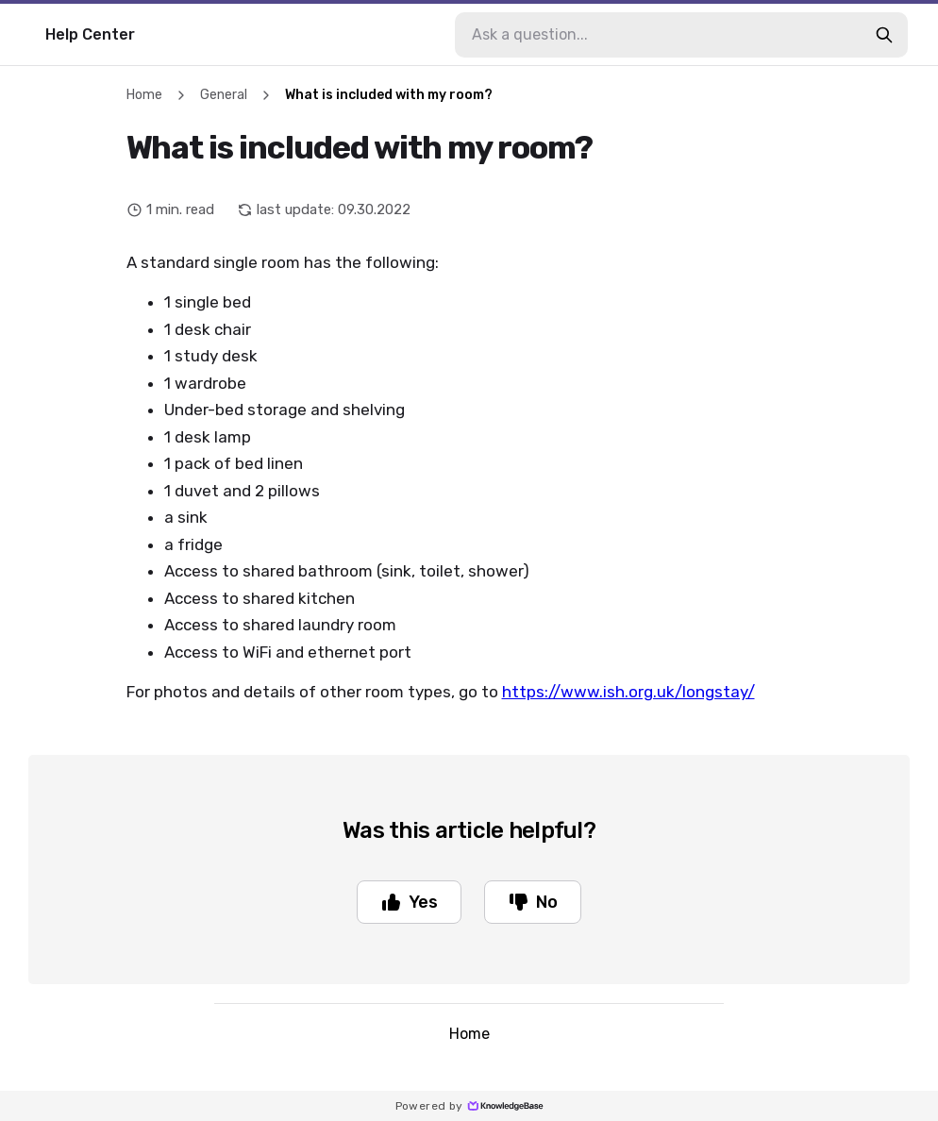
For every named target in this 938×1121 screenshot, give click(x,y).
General (223, 95)
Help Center (90, 34)
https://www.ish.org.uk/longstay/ (628, 691)
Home (144, 95)
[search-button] (884, 35)
